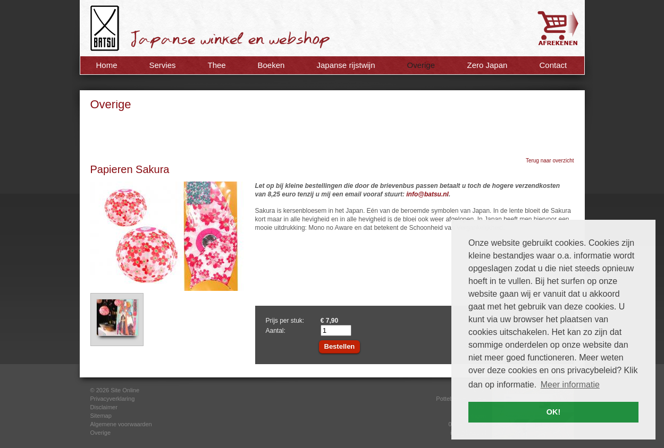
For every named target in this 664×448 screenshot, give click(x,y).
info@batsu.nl (427, 194)
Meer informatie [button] (570, 384)
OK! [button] (553, 412)
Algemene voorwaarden (121, 424)
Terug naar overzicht (550, 160)
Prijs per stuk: (285, 320)
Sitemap (101, 415)
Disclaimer (103, 407)
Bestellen (339, 346)
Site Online (125, 390)
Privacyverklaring (112, 398)
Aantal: (275, 330)
